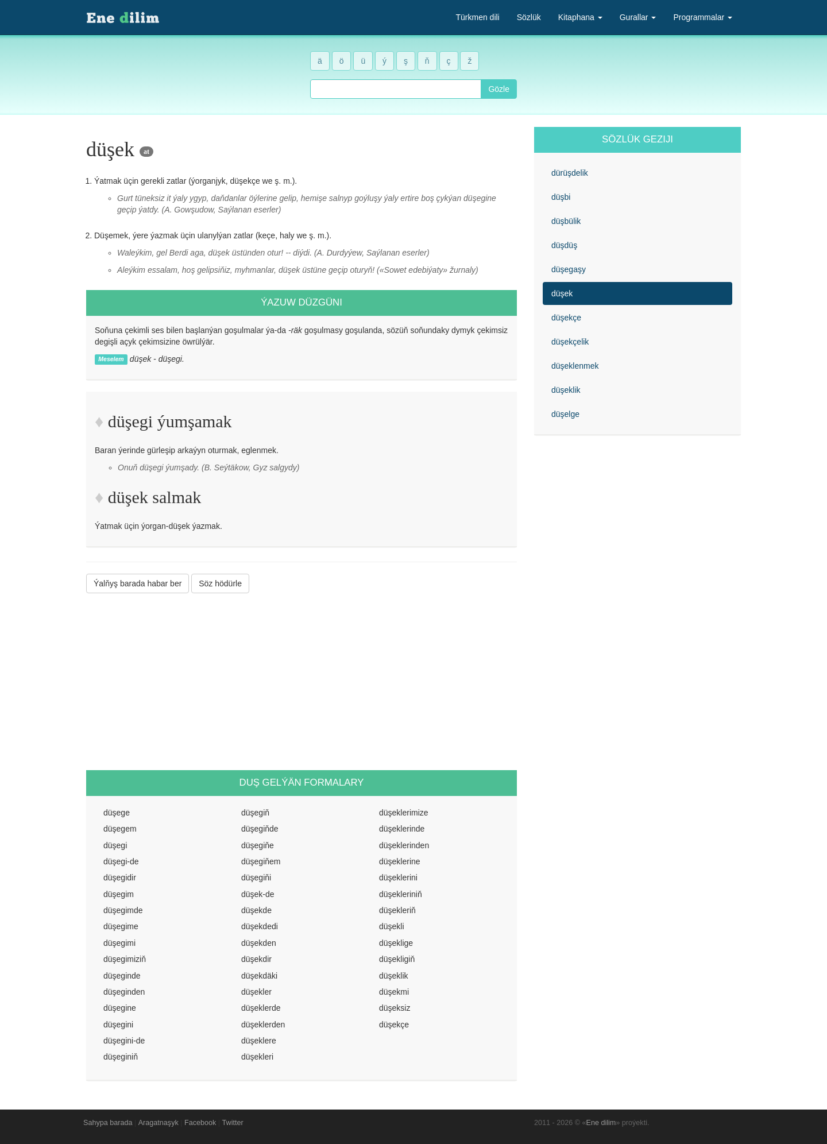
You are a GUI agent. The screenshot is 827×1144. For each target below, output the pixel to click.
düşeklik (566, 390)
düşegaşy (568, 269)
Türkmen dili (477, 17)
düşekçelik (570, 341)
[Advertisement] (301, 681)
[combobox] (395, 89)
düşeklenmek (575, 365)
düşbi (560, 197)
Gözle (498, 89)
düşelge (565, 414)
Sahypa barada (107, 1123)
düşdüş (564, 245)
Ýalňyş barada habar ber (137, 583)
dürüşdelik (569, 172)
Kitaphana (580, 17)
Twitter (233, 1123)
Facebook (200, 1123)
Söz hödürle (220, 583)
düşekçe (566, 317)
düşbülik (566, 221)
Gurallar (638, 17)
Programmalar (702, 17)
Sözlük (529, 17)
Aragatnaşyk (158, 1123)
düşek (562, 293)
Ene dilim (601, 1123)
